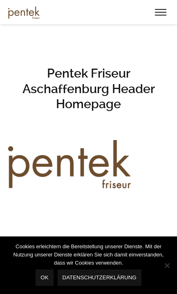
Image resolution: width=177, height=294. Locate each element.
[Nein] (167, 265)
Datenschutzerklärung (100, 277)
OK (44, 277)
